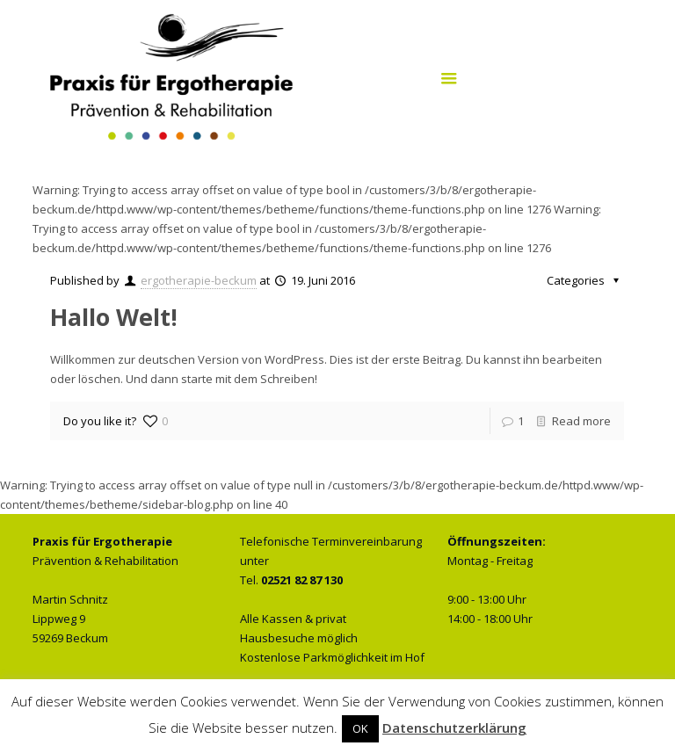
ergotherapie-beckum (199, 280)
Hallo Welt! (114, 316)
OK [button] (360, 728)
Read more (581, 421)
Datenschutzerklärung (454, 727)
